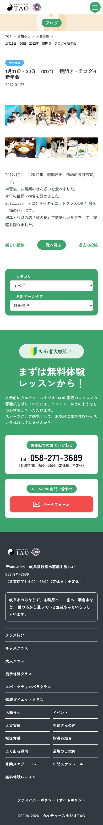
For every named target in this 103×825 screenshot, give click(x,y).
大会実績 (42, 36)
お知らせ (24, 36)
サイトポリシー (72, 800)
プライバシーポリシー (36, 800)
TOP (8, 36)
